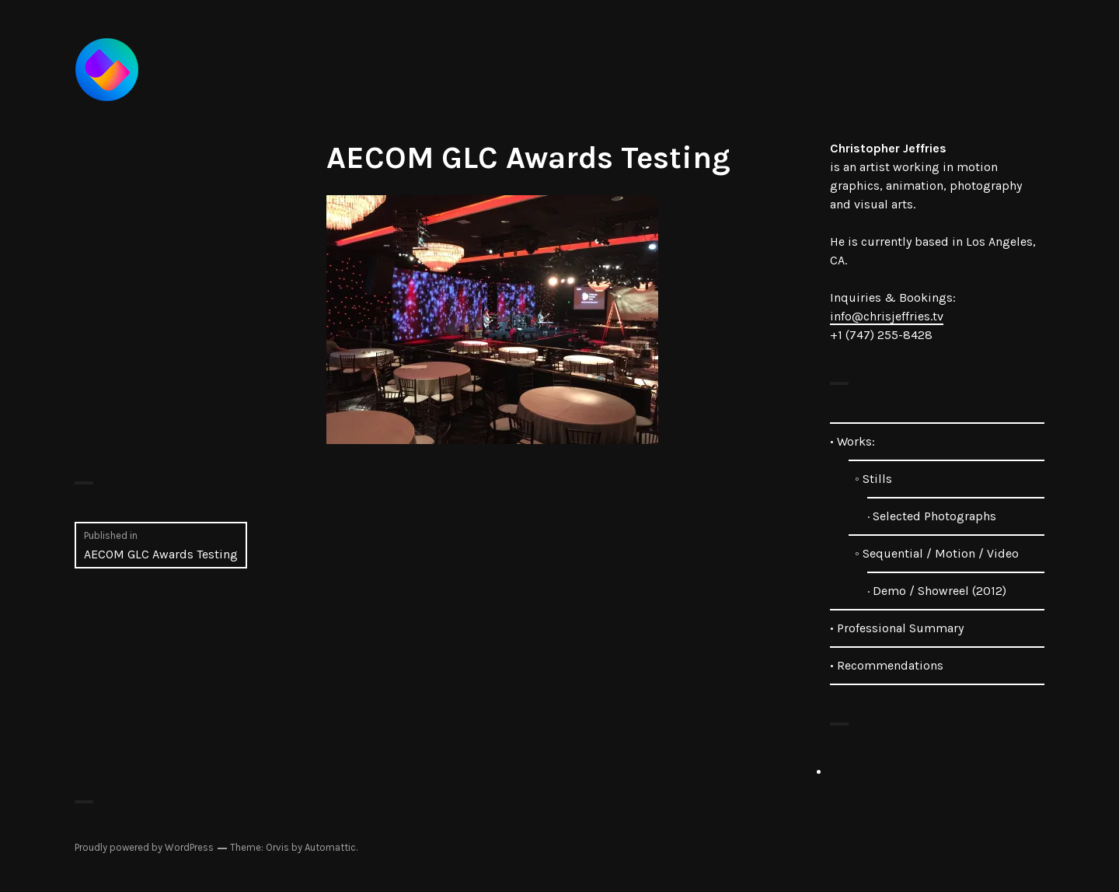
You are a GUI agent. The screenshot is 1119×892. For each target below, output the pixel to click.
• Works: (852, 441)
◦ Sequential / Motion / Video (934, 553)
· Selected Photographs (931, 516)
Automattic (330, 847)
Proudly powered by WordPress (144, 847)
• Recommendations (886, 665)
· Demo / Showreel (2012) (936, 590)
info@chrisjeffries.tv (886, 316)
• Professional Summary (897, 628)
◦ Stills (870, 478)
